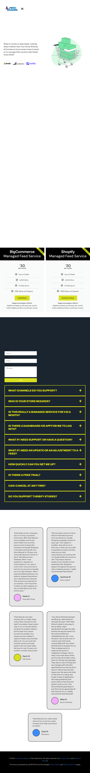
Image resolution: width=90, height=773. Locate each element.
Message (8, 365)
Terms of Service (69, 764)
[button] (22, 9)
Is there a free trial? (24, 475)
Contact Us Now (68, 298)
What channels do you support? (32, 390)
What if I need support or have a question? (40, 439)
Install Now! (22, 298)
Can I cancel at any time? (27, 485)
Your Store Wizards (22, 758)
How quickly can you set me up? (32, 464)
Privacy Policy (65, 758)
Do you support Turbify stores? (32, 496)
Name (7, 350)
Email (7, 357)
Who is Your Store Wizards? (29, 401)
